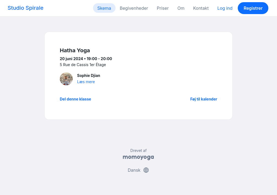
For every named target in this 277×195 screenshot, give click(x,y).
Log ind (224, 8)
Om (180, 8)
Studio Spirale (26, 8)
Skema (104, 8)
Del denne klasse (75, 99)
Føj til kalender (203, 99)
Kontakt (201, 8)
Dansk (138, 170)
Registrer (253, 8)
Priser (163, 8)
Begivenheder (134, 8)
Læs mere (86, 81)
